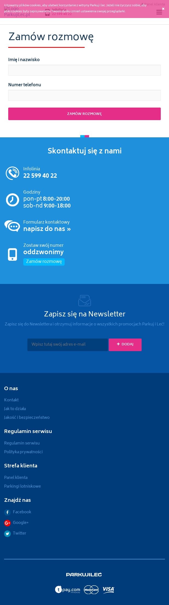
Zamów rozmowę (44, 262)
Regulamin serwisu (22, 443)
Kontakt (11, 400)
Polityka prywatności (23, 452)
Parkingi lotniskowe (22, 486)
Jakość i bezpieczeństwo (27, 417)
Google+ (16, 523)
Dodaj (125, 345)
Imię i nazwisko (24, 60)
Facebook (17, 512)
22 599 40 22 (40, 176)
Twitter (15, 533)
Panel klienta (15, 477)
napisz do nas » (47, 229)
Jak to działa (15, 409)
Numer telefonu (24, 85)
